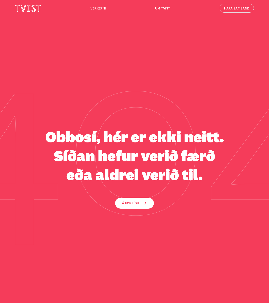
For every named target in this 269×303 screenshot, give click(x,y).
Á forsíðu (134, 203)
